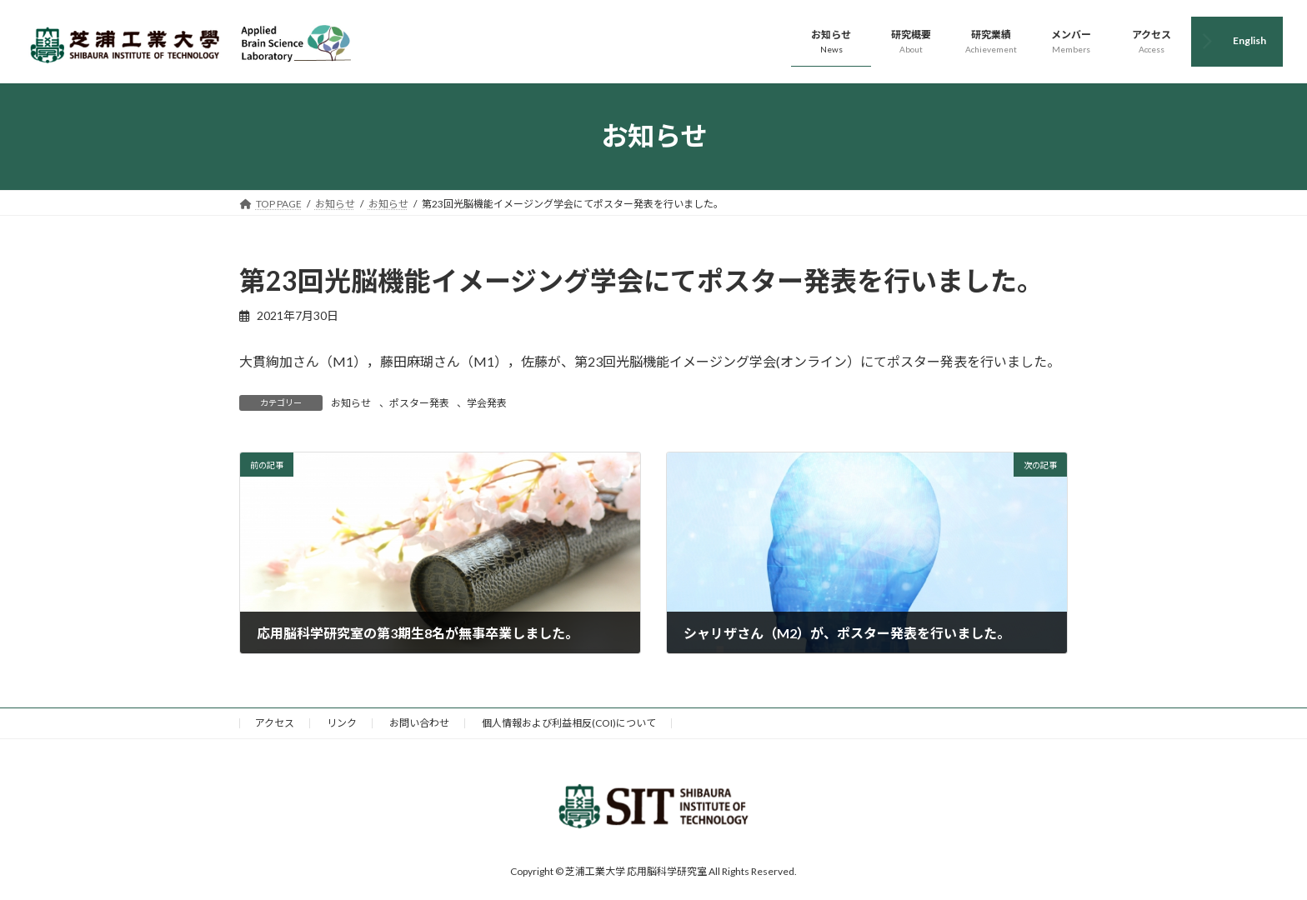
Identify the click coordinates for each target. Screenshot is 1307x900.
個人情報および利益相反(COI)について (569, 723)
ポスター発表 (419, 403)
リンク (342, 723)
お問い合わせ (419, 723)
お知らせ (351, 403)
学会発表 (487, 403)
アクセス (274, 723)
